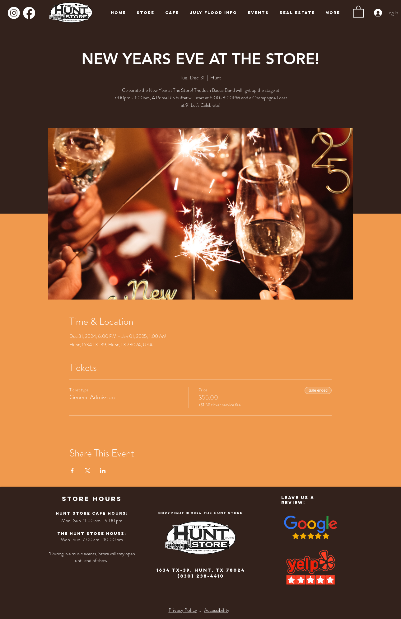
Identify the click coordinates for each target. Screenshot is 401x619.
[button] (358, 11)
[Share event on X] (88, 470)
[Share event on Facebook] (72, 470)
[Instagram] (14, 13)
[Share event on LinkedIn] (103, 470)
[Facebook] (29, 13)
